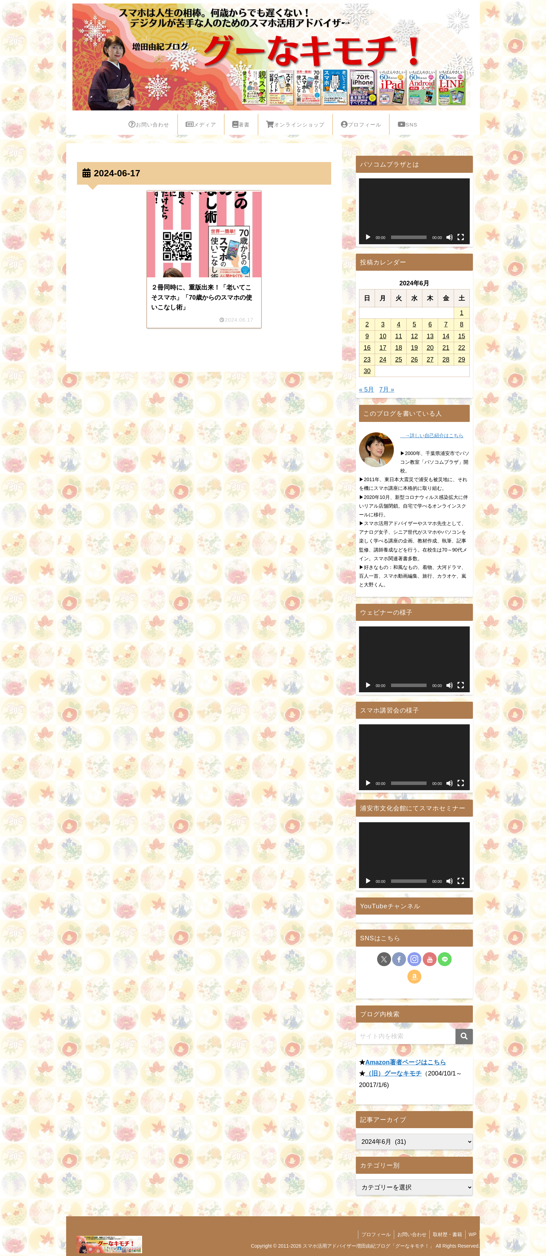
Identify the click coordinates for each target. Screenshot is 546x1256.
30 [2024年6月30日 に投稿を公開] (367, 371)
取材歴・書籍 (446, 1234)
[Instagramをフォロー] (414, 959)
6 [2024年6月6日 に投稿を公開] (430, 324)
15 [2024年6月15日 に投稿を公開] (461, 336)
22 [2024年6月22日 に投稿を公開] (461, 347)
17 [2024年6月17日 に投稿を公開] (382, 347)
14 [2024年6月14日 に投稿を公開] (446, 336)
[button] (464, 1036)
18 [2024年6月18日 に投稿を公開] (398, 347)
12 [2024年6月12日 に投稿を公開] (414, 336)
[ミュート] (449, 237)
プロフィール (373, 1234)
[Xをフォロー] (384, 959)
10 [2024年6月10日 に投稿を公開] (382, 336)
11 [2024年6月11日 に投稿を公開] (398, 336)
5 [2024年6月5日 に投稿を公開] (414, 324)
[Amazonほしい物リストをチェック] (414, 977)
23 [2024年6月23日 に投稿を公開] (367, 359)
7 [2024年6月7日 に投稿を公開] (446, 324)
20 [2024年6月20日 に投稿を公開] (430, 347)
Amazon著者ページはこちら (405, 1062)
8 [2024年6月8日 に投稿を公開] (461, 324)
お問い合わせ (409, 1234)
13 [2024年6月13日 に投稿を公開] (430, 336)
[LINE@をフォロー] (445, 959)
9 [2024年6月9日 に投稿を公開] (367, 336)
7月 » (386, 389)
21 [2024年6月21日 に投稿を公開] (446, 347)
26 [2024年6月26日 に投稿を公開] (414, 359)
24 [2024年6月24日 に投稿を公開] (382, 359)
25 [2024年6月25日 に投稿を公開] (398, 359)
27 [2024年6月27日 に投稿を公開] (430, 359)
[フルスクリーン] (460, 237)
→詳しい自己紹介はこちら (431, 435)
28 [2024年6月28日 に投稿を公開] (446, 359)
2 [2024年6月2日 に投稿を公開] (367, 324)
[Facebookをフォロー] (399, 959)
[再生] (368, 237)
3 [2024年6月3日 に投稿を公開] (382, 324)
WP (472, 1234)
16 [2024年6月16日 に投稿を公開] (367, 347)
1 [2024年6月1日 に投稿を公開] (461, 312)
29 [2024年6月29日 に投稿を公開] (461, 359)
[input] (414, 1036)
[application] (414, 211)
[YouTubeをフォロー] (430, 959)
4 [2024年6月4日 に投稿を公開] (398, 324)
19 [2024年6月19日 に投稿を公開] (414, 347)
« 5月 (366, 389)
